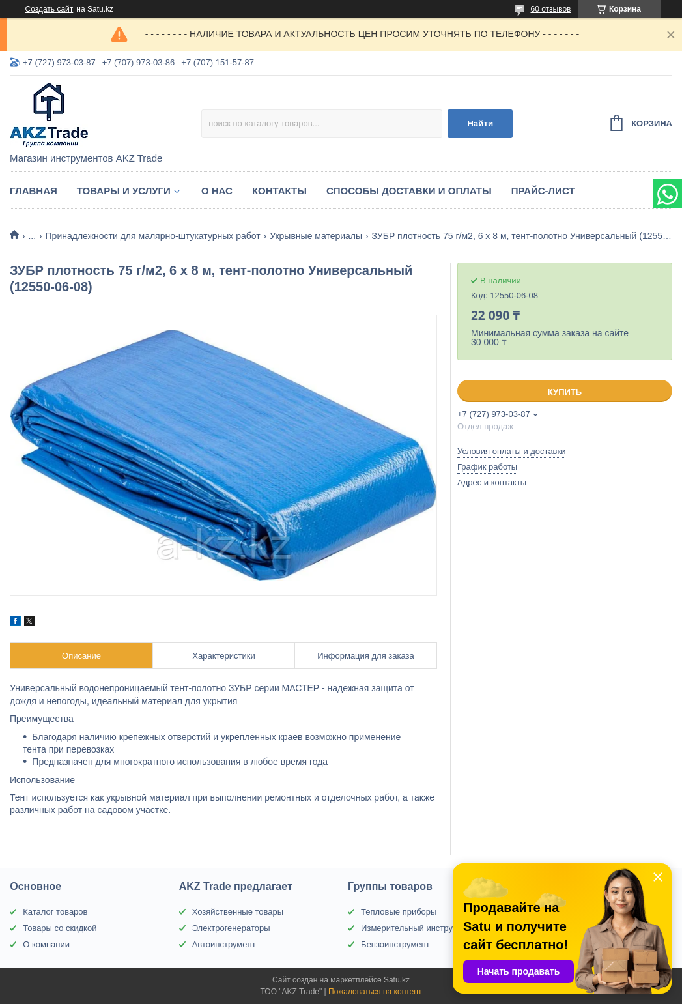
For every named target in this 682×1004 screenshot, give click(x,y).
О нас (217, 190)
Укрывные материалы (316, 236)
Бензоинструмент (395, 944)
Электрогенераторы (231, 928)
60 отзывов (550, 9)
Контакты (279, 190)
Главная (33, 190)
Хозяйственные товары (237, 912)
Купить (565, 392)
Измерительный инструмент (416, 928)
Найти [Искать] (480, 123)
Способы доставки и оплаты (409, 190)
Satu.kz (397, 979)
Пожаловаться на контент (374, 991)
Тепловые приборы (398, 912)
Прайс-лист (543, 190)
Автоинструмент (224, 944)
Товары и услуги (124, 190)
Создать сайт (49, 9)
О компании (46, 944)
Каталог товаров (55, 912)
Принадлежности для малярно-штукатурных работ (153, 236)
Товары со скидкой (59, 928)
